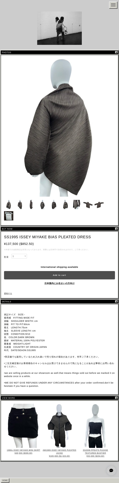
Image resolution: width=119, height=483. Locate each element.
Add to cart (59, 275)
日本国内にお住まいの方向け (59, 283)
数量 (6, 257)
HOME (5, 480)
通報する (8, 293)
